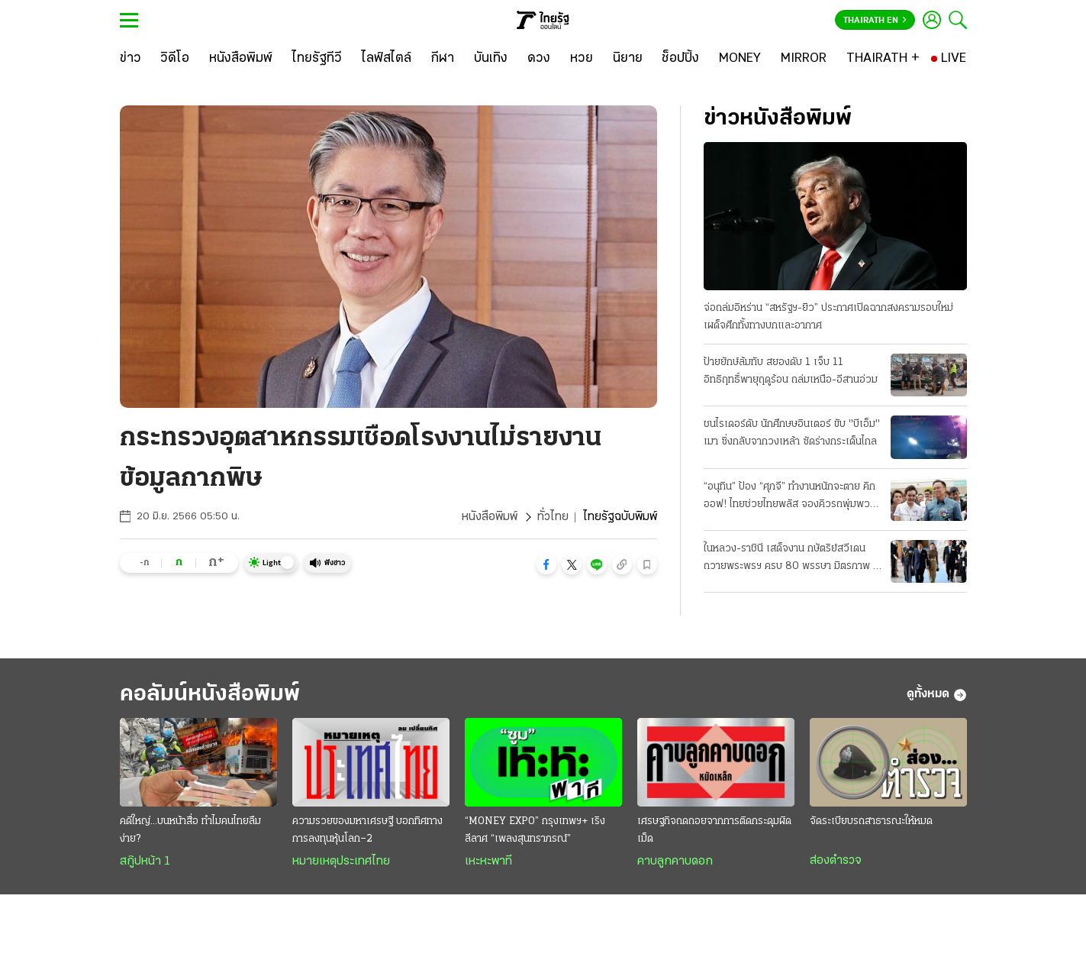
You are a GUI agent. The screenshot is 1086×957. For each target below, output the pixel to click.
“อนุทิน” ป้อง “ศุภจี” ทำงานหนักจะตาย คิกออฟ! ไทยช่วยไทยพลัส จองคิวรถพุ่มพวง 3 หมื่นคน (789, 497)
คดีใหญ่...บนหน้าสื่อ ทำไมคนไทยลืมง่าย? (190, 830)
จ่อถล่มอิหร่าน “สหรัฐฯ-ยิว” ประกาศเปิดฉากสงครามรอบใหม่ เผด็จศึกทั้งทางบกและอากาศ (828, 316)
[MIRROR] (804, 58)
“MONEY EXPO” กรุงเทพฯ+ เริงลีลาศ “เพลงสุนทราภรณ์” (535, 830)
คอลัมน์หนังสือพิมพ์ (210, 694)
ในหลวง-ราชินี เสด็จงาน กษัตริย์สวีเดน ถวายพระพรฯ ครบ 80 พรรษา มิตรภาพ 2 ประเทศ (791, 559)
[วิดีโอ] (174, 58)
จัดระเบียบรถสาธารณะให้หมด (871, 821)
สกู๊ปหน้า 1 (145, 861)
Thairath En (875, 20)
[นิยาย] (628, 58)
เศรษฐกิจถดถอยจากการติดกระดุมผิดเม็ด (714, 830)
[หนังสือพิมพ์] (240, 58)
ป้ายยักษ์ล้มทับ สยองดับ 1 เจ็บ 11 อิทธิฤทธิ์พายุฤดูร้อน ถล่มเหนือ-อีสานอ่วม (791, 371)
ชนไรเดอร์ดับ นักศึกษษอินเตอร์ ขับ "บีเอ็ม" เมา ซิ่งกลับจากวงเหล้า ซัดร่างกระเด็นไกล (792, 433)
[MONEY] (740, 58)
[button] (546, 564)
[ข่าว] (130, 58)
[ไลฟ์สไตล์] (386, 58)
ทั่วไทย (553, 517)
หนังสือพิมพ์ (489, 517)
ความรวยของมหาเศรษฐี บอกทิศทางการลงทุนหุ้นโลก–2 (367, 830)
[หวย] (581, 58)
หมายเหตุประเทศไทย (341, 861)
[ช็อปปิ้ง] (680, 58)
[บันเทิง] (491, 58)
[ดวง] (538, 58)
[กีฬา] (442, 58)
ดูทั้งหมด (937, 695)
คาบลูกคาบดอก (675, 861)
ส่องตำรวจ (836, 861)
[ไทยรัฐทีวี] (317, 58)
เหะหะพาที (488, 861)
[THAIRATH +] (883, 58)
